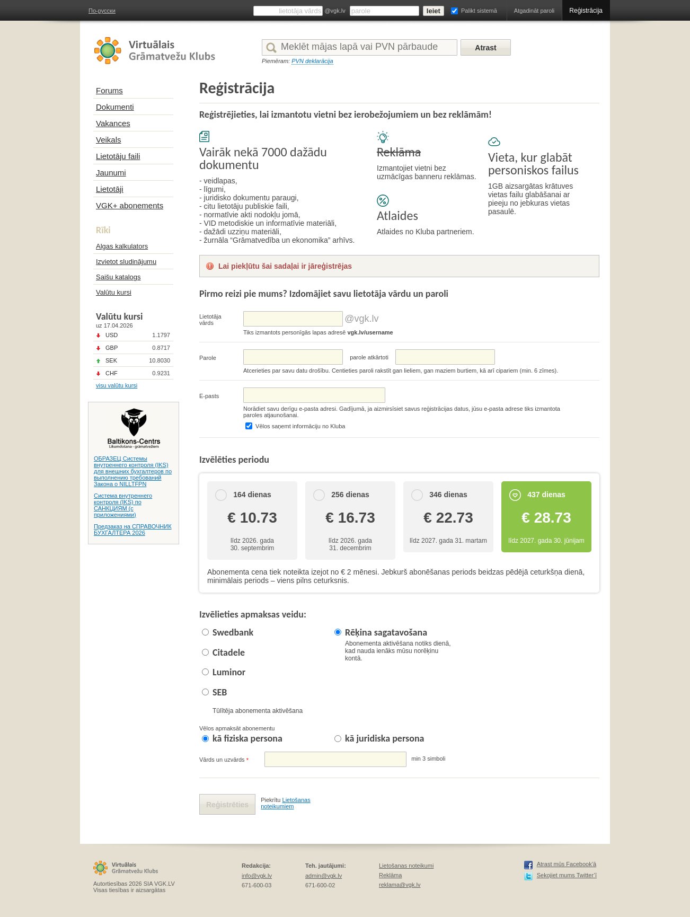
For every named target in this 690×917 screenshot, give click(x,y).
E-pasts (209, 396)
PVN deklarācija (312, 61)
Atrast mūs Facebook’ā (567, 864)
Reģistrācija (586, 10)
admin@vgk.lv (323, 875)
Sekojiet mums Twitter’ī (567, 875)
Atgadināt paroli (534, 10)
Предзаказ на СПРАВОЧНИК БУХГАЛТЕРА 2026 (133, 529)
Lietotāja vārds (210, 319)
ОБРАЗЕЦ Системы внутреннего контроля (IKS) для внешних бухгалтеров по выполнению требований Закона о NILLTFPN (133, 471)
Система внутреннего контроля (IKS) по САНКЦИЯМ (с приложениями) (123, 505)
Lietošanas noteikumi (406, 865)
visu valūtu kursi (116, 385)
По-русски (102, 10)
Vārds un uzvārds (224, 759)
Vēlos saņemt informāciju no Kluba (300, 426)
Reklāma (390, 875)
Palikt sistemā (479, 10)
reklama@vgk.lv (399, 884)
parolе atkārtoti (369, 357)
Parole (207, 358)
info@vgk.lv (257, 875)
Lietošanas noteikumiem (286, 803)
